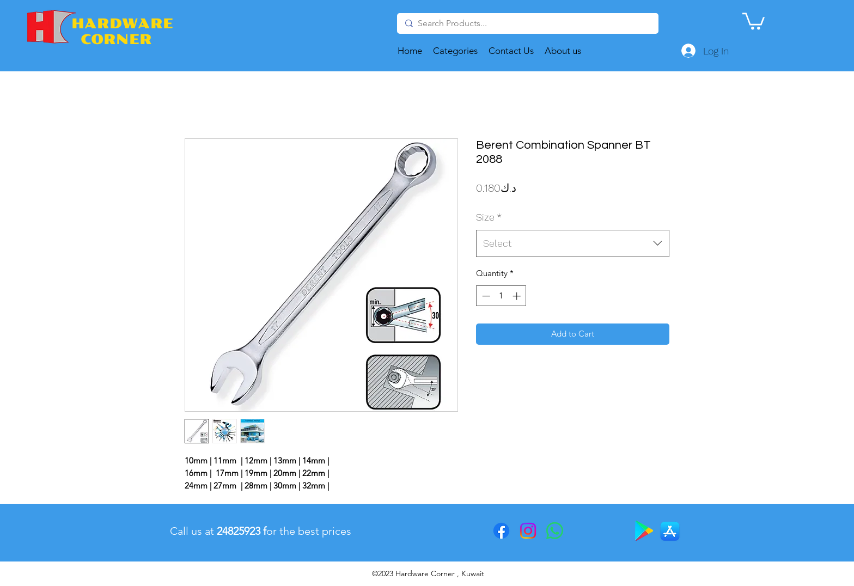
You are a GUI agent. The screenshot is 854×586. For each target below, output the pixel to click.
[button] (753, 20)
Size (489, 217)
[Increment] (517, 296)
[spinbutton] (501, 296)
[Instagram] (528, 530)
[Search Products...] (527, 23)
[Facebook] (501, 530)
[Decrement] (485, 296)
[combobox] (572, 243)
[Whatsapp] (554, 530)
